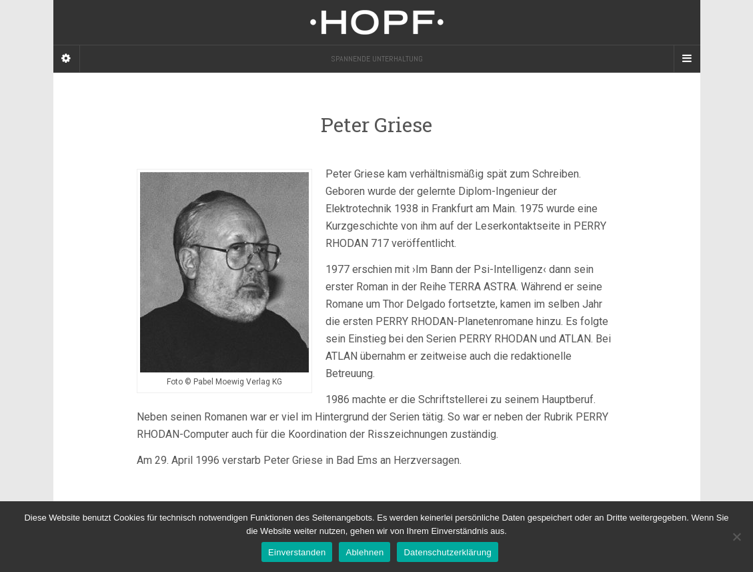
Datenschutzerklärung (447, 552)
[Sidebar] (66, 58)
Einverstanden (296, 552)
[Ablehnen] (736, 536)
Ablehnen (364, 552)
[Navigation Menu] (687, 58)
